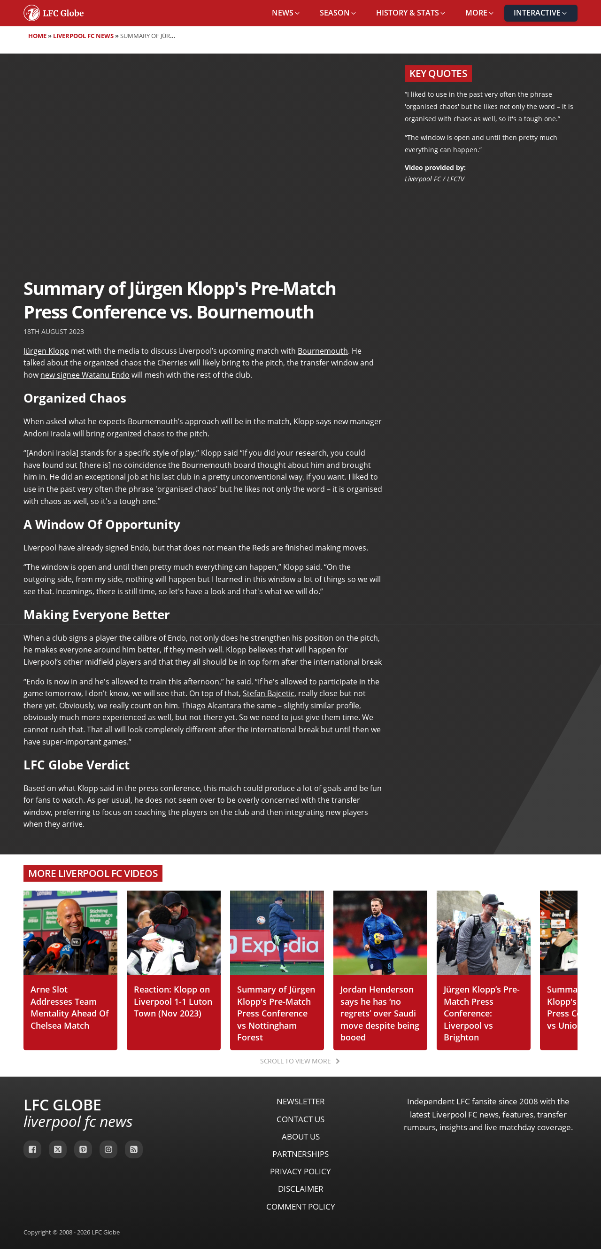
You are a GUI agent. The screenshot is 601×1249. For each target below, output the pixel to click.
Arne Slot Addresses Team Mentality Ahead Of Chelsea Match (70, 1007)
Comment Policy (300, 1206)
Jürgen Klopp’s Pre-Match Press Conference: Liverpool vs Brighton (482, 1013)
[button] (286, 13)
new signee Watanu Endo (85, 375)
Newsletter (301, 1101)
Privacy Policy (300, 1171)
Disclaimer (301, 1188)
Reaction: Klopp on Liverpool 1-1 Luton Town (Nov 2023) (173, 1001)
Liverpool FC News (83, 35)
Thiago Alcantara (211, 705)
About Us (301, 1136)
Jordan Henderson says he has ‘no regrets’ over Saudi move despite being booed (379, 1013)
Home (37, 35)
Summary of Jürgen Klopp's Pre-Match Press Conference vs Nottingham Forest (276, 1013)
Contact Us (300, 1119)
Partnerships (300, 1153)
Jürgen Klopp (46, 351)
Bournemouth (323, 351)
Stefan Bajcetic (268, 693)
